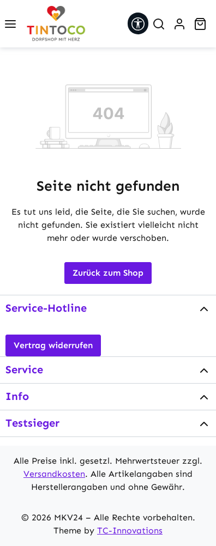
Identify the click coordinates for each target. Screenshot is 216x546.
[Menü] (10, 24)
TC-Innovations (130, 530)
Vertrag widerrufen (53, 345)
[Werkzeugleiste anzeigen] (138, 23)
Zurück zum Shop (108, 273)
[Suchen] (158, 24)
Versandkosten (54, 474)
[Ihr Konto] (179, 24)
